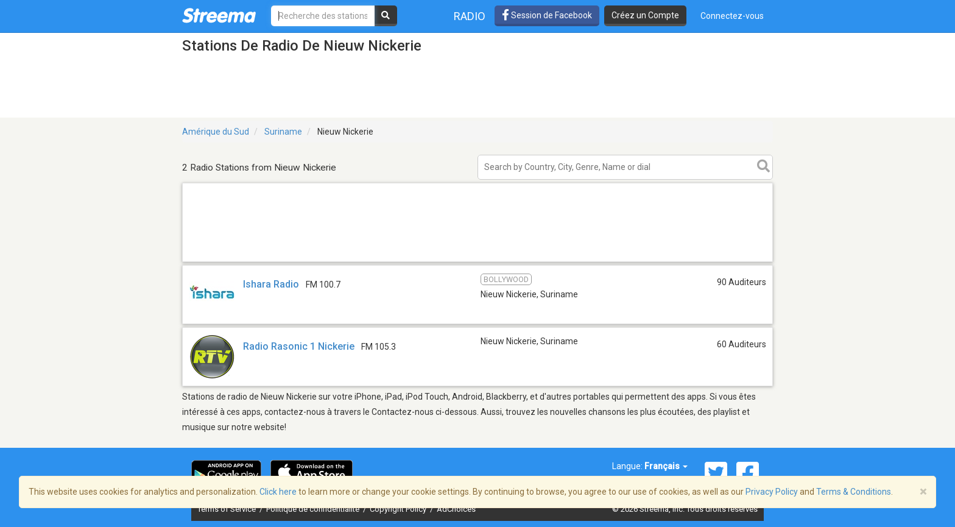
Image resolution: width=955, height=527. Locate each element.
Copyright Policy (399, 509)
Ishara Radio (271, 284)
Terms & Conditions (853, 492)
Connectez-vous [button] (732, 16)
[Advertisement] (477, 261)
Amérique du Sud (215, 131)
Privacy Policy (771, 492)
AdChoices (456, 509)
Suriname (283, 131)
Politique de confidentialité (313, 509)
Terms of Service (227, 509)
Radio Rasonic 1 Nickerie (298, 346)
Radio (469, 16)
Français (666, 466)
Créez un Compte (645, 15)
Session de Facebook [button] (547, 15)
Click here (278, 492)
